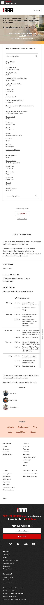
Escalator (9, 122)
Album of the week (29, 457)
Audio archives (7, 454)
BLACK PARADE (11, 155)
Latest (5, 446)
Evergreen (9, 89)
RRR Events (6, 476)
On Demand (7, 443)
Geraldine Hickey (33, 21)
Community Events (9, 487)
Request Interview (8, 580)
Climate (10, 427)
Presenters (26, 454)
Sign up (22, 537)
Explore (25, 443)
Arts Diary (6, 485)
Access (5, 557)
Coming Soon (7, 474)
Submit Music (7, 583)
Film (35, 427)
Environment (23, 427)
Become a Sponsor (9, 591)
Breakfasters (17, 19)
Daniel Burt (10, 22)
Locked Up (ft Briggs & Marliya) (16, 78)
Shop (4, 498)
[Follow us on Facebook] (18, 544)
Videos (25, 465)
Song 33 (8, 183)
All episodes (22, 214)
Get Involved (7, 574)
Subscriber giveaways (30, 476)
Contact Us (6, 554)
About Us (6, 552)
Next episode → (22, 219)
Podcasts (26, 452)
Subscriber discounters (30, 474)
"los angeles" (10, 117)
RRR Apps (30, 518)
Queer (33, 432)
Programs (26, 449)
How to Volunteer (8, 577)
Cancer (8, 133)
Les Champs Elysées (13, 150)
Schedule (26, 446)
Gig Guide (6, 482)
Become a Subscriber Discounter (13, 594)
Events (5, 471)
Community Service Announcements (14, 599)
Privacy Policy (7, 569)
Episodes (6, 452)
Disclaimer (6, 566)
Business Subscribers (9, 596)
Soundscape (27, 460)
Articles (25, 462)
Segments (6, 449)
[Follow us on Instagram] (33, 544)
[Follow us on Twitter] (10, 544)
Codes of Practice (8, 563)
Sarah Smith (22, 21)
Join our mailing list (22, 525)
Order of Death (11, 161)
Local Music (21, 432)
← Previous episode (22, 208)
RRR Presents (7, 479)
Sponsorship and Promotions (13, 588)
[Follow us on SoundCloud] (26, 544)
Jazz (10, 432)
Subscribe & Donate (30, 471)
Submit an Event (8, 490)
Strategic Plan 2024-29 (10, 560)
